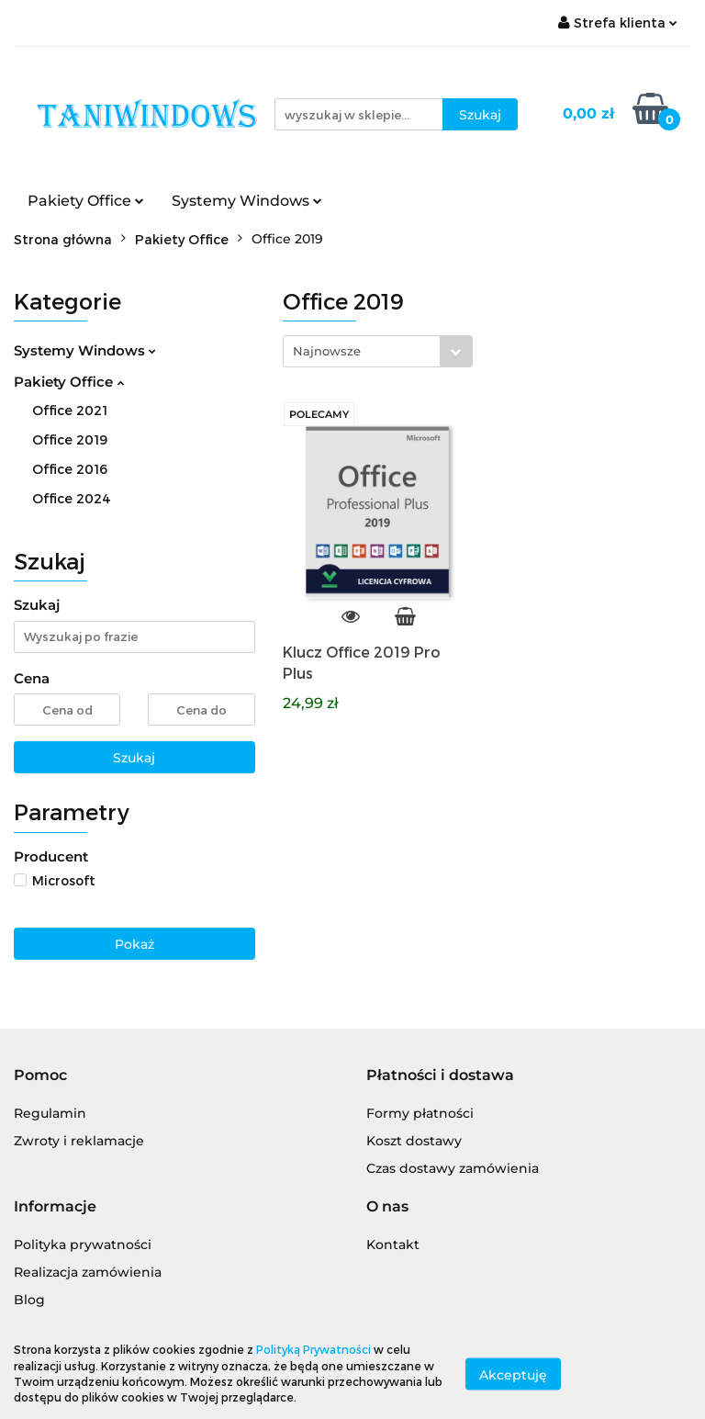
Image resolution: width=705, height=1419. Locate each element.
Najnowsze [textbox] (327, 350)
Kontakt (393, 1244)
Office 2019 (69, 439)
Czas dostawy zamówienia (452, 1168)
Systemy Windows (247, 200)
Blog (29, 1299)
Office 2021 (69, 410)
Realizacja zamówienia (88, 1272)
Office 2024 (71, 498)
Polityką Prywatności (313, 1349)
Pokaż (134, 944)
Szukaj (134, 757)
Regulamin (50, 1113)
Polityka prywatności (82, 1244)
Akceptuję (513, 1374)
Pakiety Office (86, 200)
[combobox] (378, 351)
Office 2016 (69, 469)
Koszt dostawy (414, 1140)
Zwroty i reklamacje (79, 1140)
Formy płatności (420, 1113)
